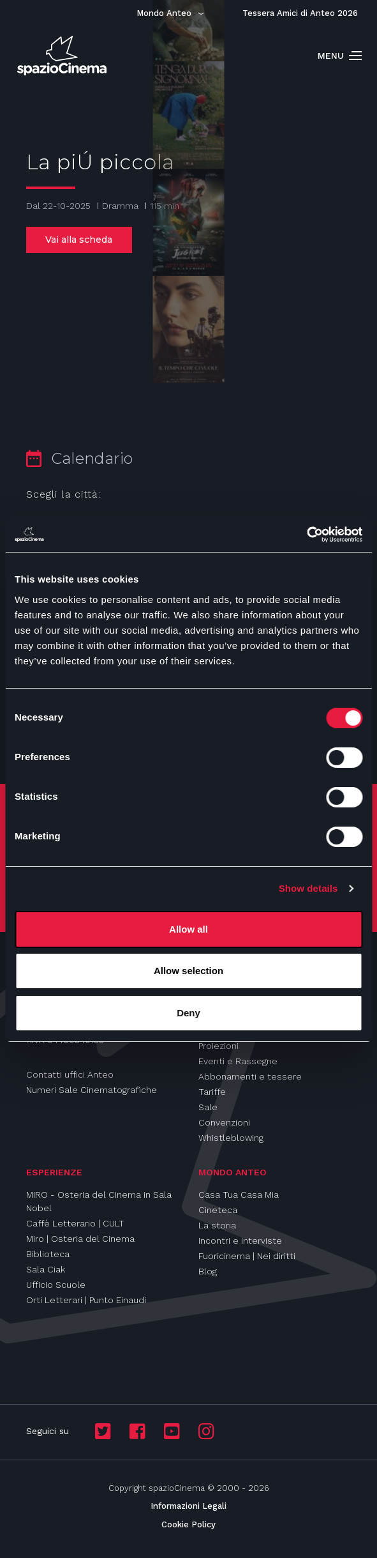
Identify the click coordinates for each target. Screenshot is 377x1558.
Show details (308, 888)
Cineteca (217, 1210)
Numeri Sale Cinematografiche (91, 1090)
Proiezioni (218, 1046)
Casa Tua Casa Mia (238, 1194)
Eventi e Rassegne (237, 1061)
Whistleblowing (230, 1138)
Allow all (188, 929)
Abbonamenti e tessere (250, 1076)
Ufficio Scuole (55, 1284)
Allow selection (188, 970)
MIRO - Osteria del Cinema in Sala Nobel (99, 1201)
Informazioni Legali (188, 1506)
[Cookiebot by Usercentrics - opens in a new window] (306, 534)
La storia (217, 1225)
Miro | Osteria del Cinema (80, 1238)
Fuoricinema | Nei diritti (246, 1256)
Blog (207, 1271)
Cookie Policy (188, 1524)
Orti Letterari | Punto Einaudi (86, 1300)
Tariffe (212, 1092)
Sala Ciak (45, 1269)
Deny (188, 1012)
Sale (208, 1107)
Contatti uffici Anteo (70, 1074)
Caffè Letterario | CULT (75, 1223)
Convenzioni (224, 1122)
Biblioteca (48, 1254)
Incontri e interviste (240, 1240)
